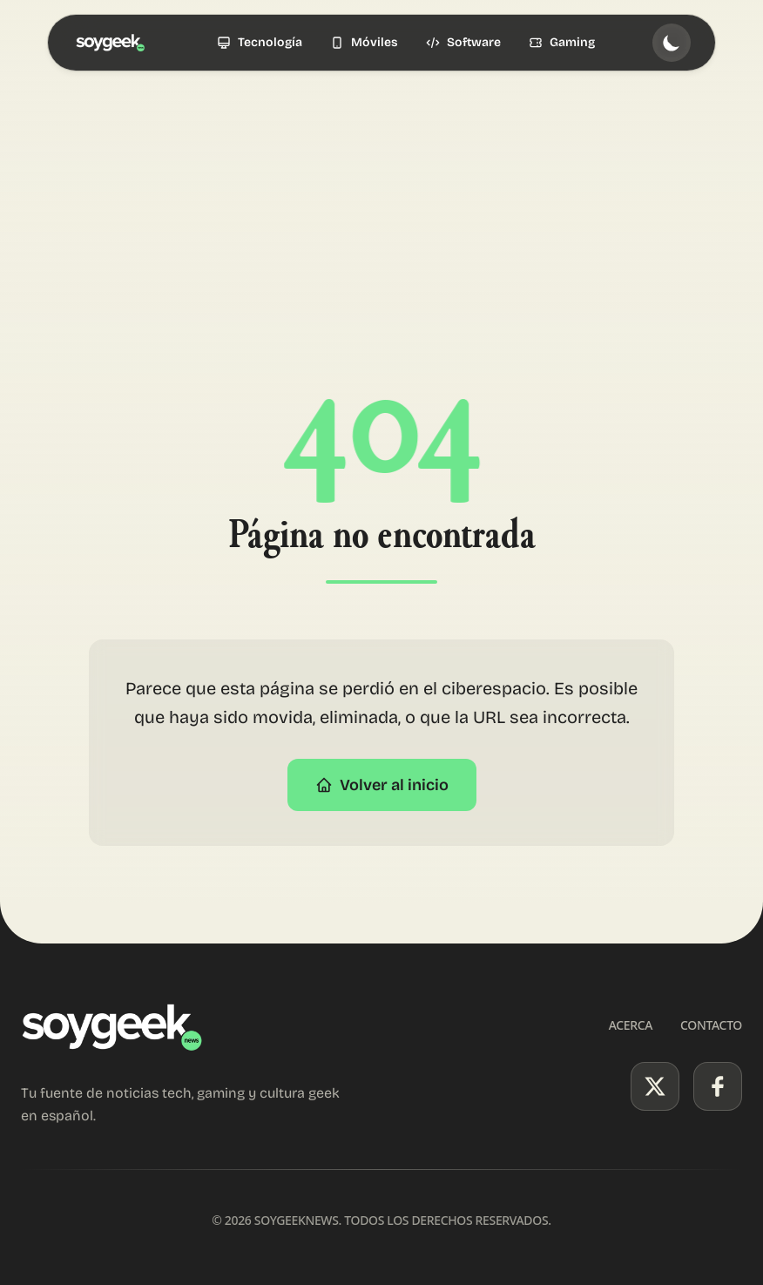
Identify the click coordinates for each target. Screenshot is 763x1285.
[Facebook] (717, 1086)
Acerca (630, 1025)
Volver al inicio (382, 785)
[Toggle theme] (671, 43)
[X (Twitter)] (655, 1086)
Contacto (711, 1025)
